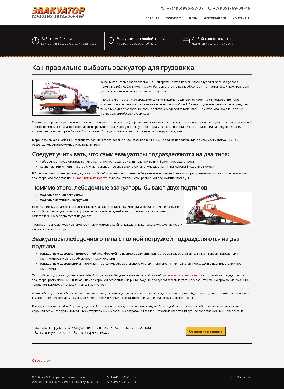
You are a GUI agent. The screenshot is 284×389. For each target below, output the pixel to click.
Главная (152, 18)
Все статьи (41, 360)
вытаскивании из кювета (90, 178)
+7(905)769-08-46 (229, 8)
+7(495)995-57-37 (182, 8)
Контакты (240, 18)
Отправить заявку (205, 331)
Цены (193, 18)
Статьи (228, 377)
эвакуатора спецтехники (184, 275)
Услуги (172, 18)
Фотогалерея (215, 18)
